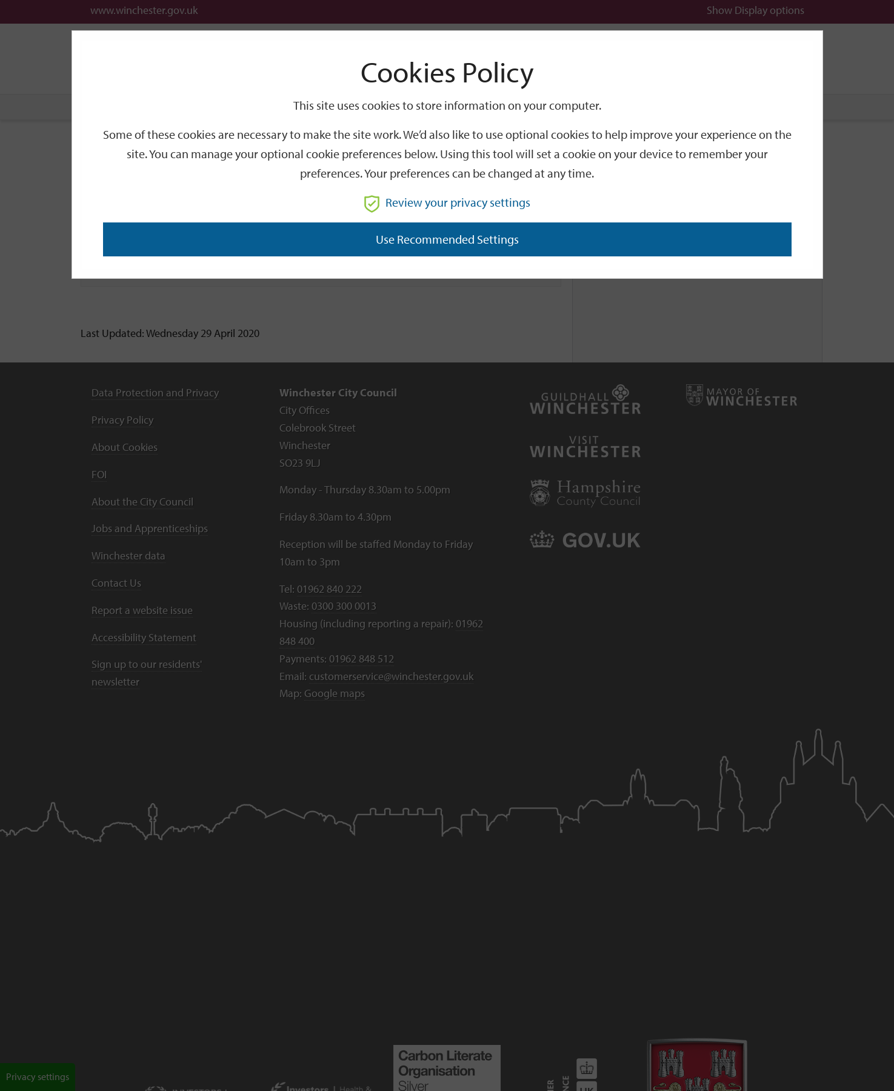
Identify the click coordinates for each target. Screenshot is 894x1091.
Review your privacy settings (447, 202)
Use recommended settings (447, 239)
